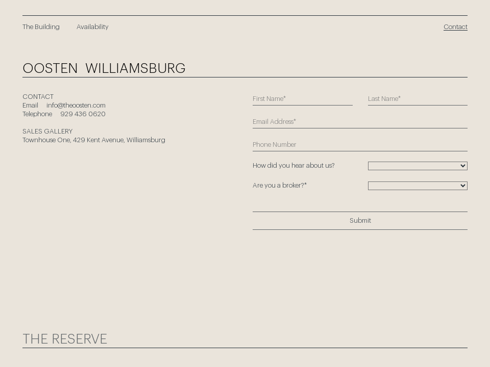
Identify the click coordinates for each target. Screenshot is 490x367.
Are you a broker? (280, 185)
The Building (41, 26)
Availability (93, 26)
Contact (456, 26)
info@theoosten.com (76, 105)
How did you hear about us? (294, 165)
